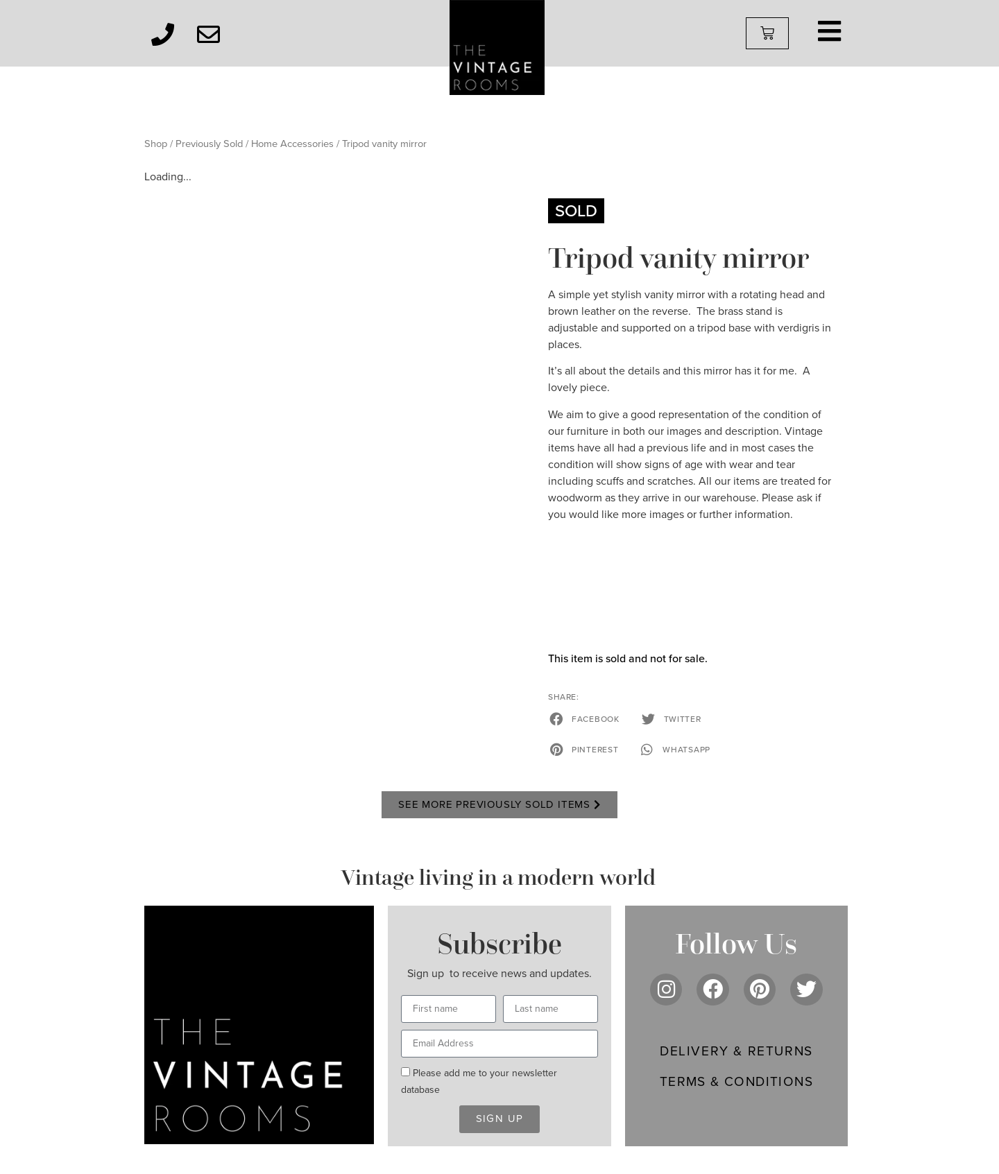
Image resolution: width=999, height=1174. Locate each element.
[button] (585, 719)
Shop (155, 143)
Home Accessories (292, 143)
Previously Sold (209, 143)
